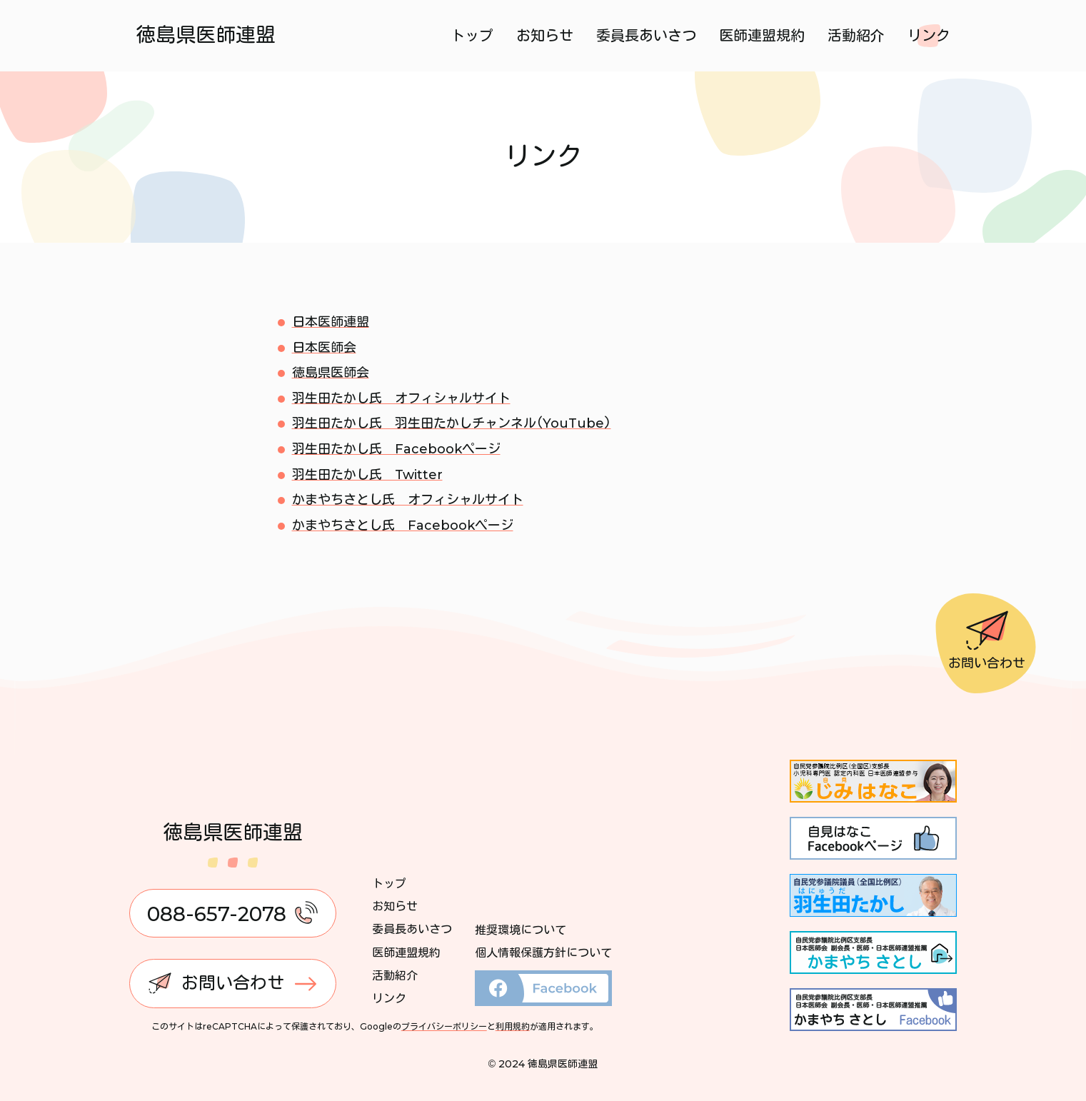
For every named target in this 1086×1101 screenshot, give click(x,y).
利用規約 (513, 1026)
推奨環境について (520, 930)
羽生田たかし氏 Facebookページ (396, 449)
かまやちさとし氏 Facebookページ (402, 525)
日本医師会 (324, 348)
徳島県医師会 (330, 373)
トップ (472, 35)
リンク (928, 35)
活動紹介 (856, 35)
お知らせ (544, 35)
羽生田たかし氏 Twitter (367, 475)
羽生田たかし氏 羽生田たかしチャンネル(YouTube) (451, 423)
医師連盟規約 (762, 35)
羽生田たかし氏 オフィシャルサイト (401, 398)
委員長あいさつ (646, 35)
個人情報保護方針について (543, 953)
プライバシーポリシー (444, 1026)
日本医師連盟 (330, 322)
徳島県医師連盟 (206, 35)
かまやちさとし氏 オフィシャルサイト (407, 500)
